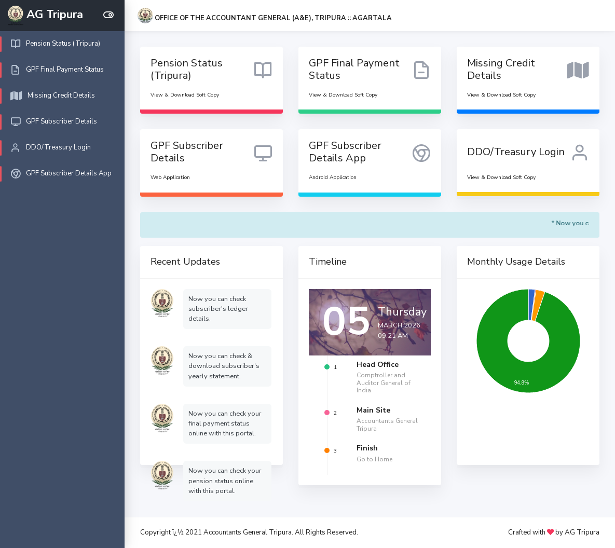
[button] (265, 18)
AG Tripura (582, 532)
